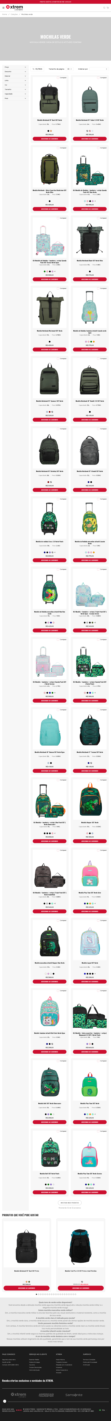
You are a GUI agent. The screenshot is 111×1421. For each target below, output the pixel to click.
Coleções (14, 14)
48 (69, 69)
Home (4, 14)
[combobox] (103, 1410)
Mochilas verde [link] (27, 14)
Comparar (61, 78)
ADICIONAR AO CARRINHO (26, 1288)
